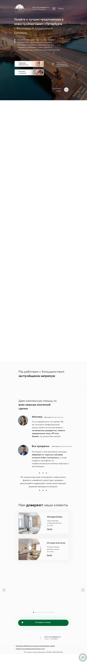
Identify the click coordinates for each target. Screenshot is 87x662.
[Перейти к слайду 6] (42, 617)
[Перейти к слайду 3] (37, 617)
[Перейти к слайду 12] (53, 617)
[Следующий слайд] (83, 390)
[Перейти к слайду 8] (46, 617)
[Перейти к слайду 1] (33, 617)
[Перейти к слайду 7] (44, 617)
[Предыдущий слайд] (3, 390)
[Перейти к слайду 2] (35, 617)
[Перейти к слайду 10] (49, 617)
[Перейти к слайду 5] (40, 617)
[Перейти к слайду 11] (51, 617)
